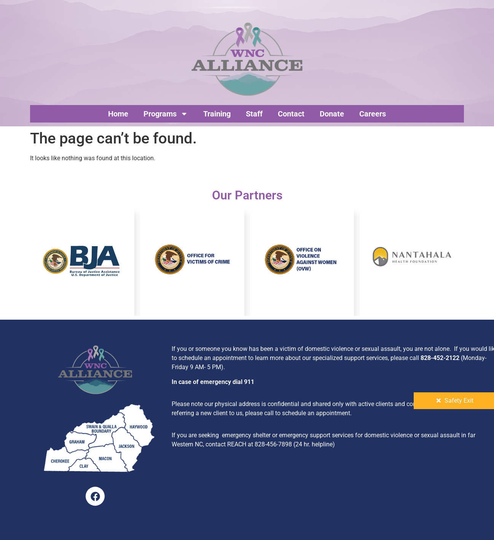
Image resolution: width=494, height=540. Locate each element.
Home (118, 113)
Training (217, 113)
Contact (291, 113)
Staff (254, 113)
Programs (165, 113)
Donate (332, 113)
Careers (372, 113)
